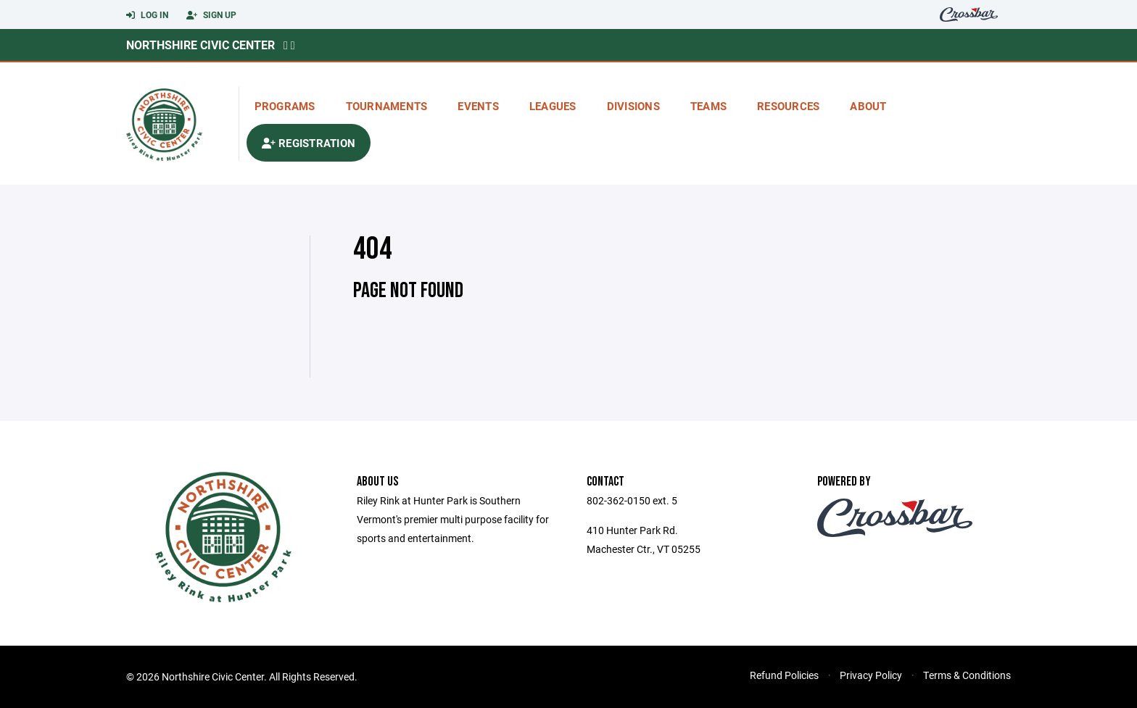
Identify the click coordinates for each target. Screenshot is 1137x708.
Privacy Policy (871, 675)
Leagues (552, 106)
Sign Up (211, 15)
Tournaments (387, 106)
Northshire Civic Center (200, 44)
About (868, 106)
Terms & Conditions (967, 675)
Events (478, 106)
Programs (285, 106)
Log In (147, 15)
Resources (788, 106)
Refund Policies (784, 675)
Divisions (633, 106)
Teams (708, 106)
